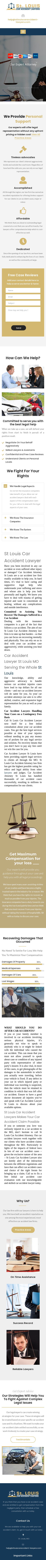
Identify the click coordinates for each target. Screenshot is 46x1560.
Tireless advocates (23, 157)
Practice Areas (23, 1229)
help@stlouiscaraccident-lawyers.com (23, 21)
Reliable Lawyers (23, 1369)
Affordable (23, 218)
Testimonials (23, 1439)
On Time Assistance (23, 1277)
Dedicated (23, 249)
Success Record (23, 1323)
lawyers (8, 772)
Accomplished (23, 188)
